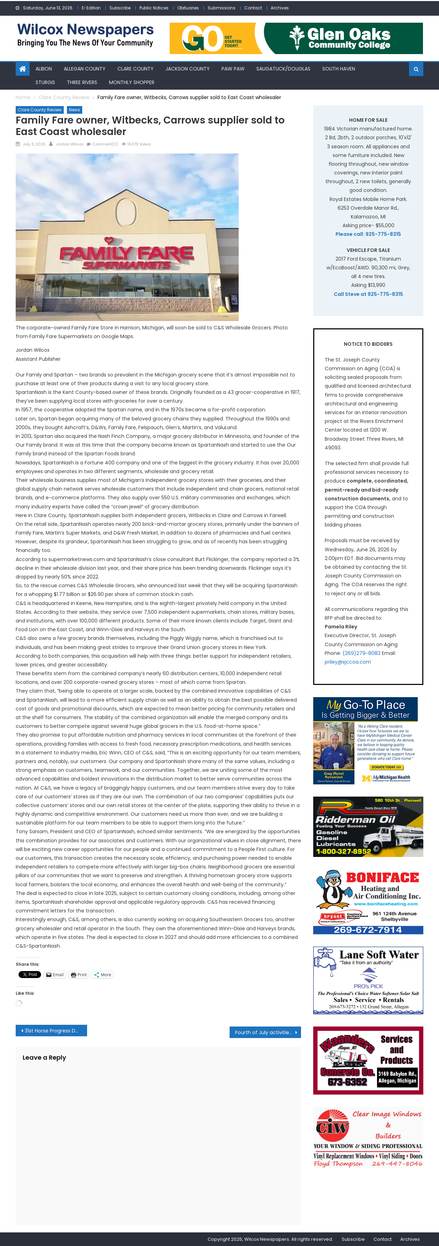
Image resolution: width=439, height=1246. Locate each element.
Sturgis (45, 82)
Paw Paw (233, 68)
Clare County (135, 68)
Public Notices (154, 8)
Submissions (222, 8)
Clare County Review (40, 110)
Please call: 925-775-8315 (368, 234)
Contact (253, 8)
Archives (280, 8)
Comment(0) (105, 144)
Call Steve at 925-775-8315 (368, 294)
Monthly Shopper (131, 82)
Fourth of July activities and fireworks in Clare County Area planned (268, 1032)
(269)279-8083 (361, 653)
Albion (44, 68)
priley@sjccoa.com (348, 661)
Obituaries (188, 8)
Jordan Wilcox (69, 144)
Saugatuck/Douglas (283, 68)
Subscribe (120, 8)
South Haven (338, 68)
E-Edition (91, 8)
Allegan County (85, 68)
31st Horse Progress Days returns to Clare (56, 1030)
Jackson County (187, 68)
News (74, 110)
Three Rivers (82, 82)
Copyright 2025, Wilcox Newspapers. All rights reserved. (270, 1239)
